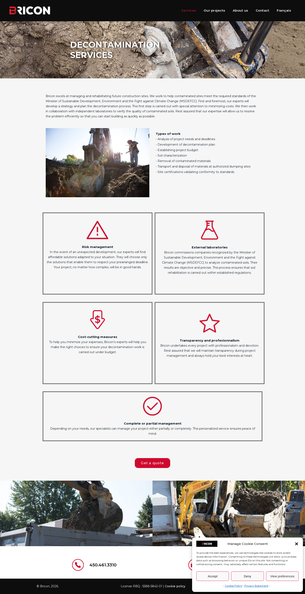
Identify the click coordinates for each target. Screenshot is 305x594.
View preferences (282, 576)
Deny (247, 576)
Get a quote (152, 463)
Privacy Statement (256, 585)
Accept (213, 576)
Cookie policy (175, 586)
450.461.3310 (103, 564)
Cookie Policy (233, 585)
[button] (296, 544)
